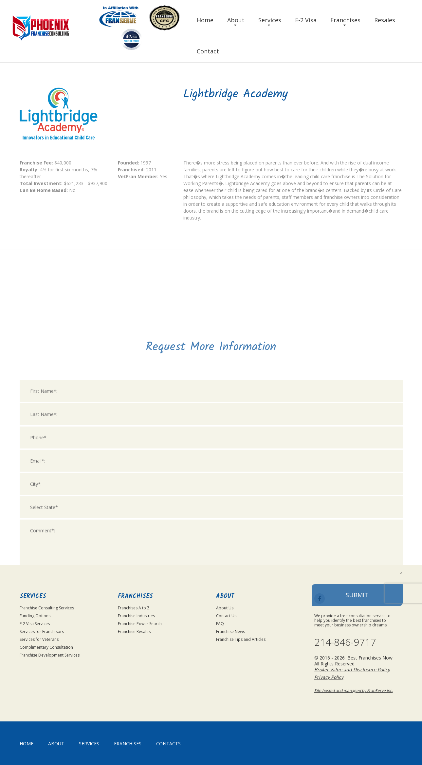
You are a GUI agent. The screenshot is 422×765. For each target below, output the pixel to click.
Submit (357, 676)
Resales (384, 20)
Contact (208, 51)
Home (205, 20)
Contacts (168, 743)
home (26, 743)
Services (269, 20)
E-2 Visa (306, 20)
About (236, 20)
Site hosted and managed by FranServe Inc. (353, 690)
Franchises (345, 20)
